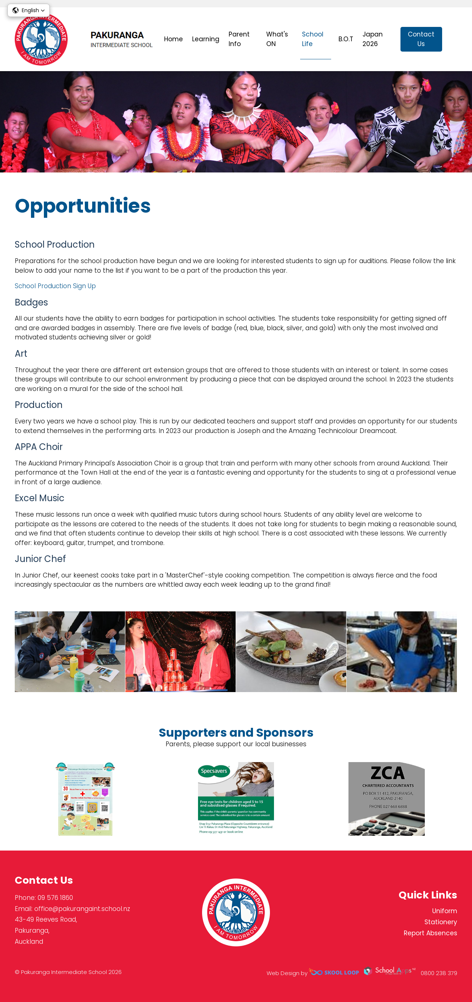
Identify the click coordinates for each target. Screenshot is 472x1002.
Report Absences (430, 933)
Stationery (440, 922)
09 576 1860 (55, 897)
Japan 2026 (372, 39)
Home (173, 39)
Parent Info (239, 39)
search (453, 39)
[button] (28, 10)
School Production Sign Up (55, 286)
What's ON (277, 39)
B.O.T (346, 39)
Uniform (444, 911)
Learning (205, 39)
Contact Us (421, 39)
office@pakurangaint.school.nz (82, 908)
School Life (312, 39)
